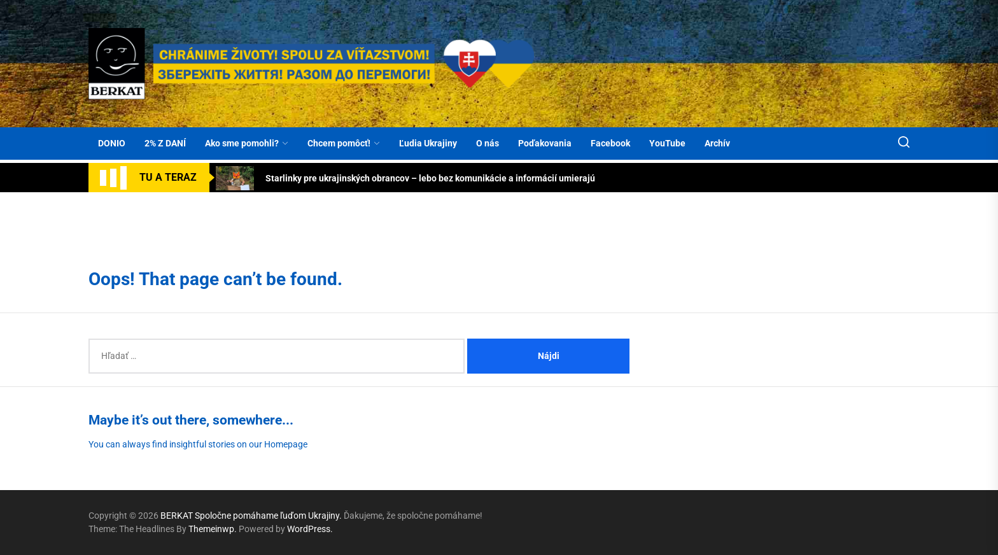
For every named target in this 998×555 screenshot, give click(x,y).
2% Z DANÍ (165, 143)
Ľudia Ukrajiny (428, 143)
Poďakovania (545, 143)
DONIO (111, 143)
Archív (717, 143)
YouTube (667, 143)
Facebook (610, 143)
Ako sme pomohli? (246, 143)
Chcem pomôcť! (343, 143)
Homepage (285, 444)
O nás (487, 143)
